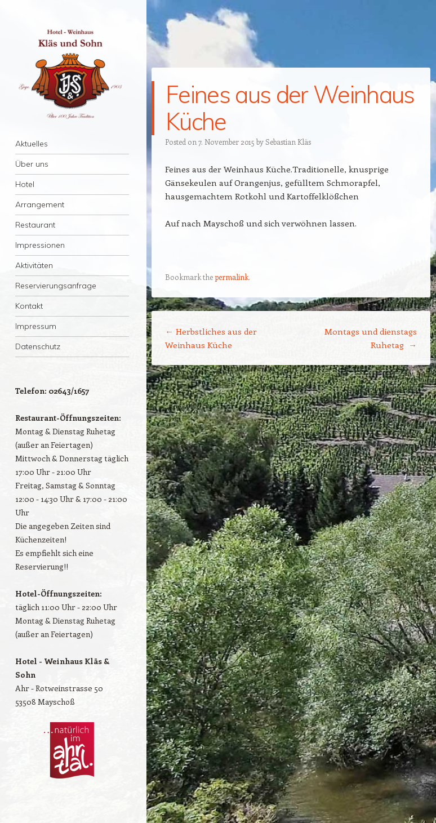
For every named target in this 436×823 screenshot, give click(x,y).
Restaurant (35, 225)
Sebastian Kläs (288, 141)
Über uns (31, 164)
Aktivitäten (34, 265)
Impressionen (40, 245)
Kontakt (29, 306)
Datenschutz (37, 346)
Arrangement (39, 204)
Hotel (24, 184)
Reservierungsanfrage (55, 286)
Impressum (35, 326)
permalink (231, 277)
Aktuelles (31, 144)
